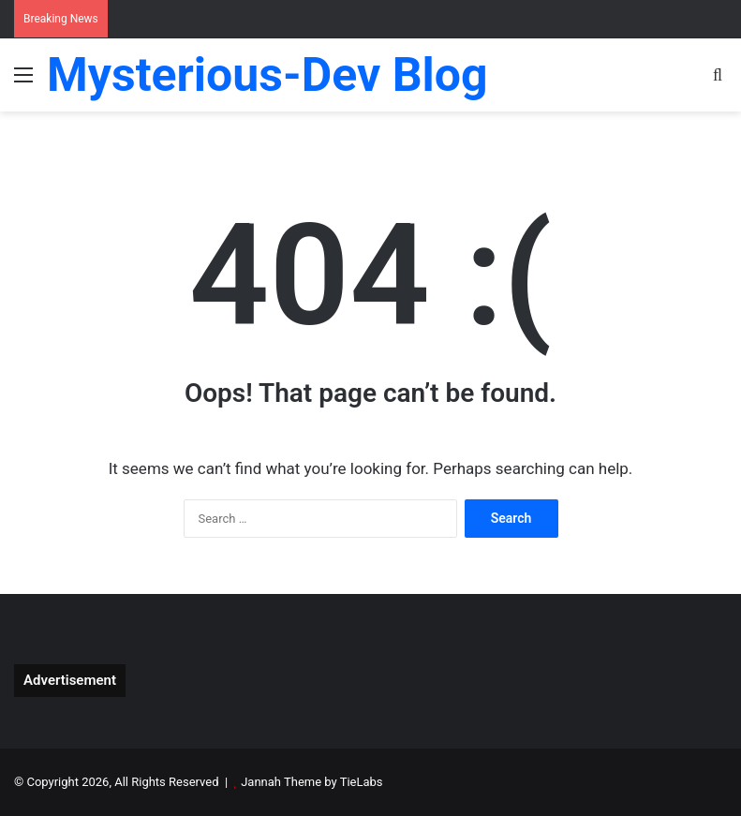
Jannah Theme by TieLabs (311, 782)
